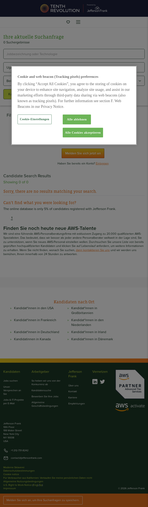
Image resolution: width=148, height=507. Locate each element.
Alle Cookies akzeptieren (83, 132)
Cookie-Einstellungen (34, 119)
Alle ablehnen (77, 119)
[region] (74, 105)
